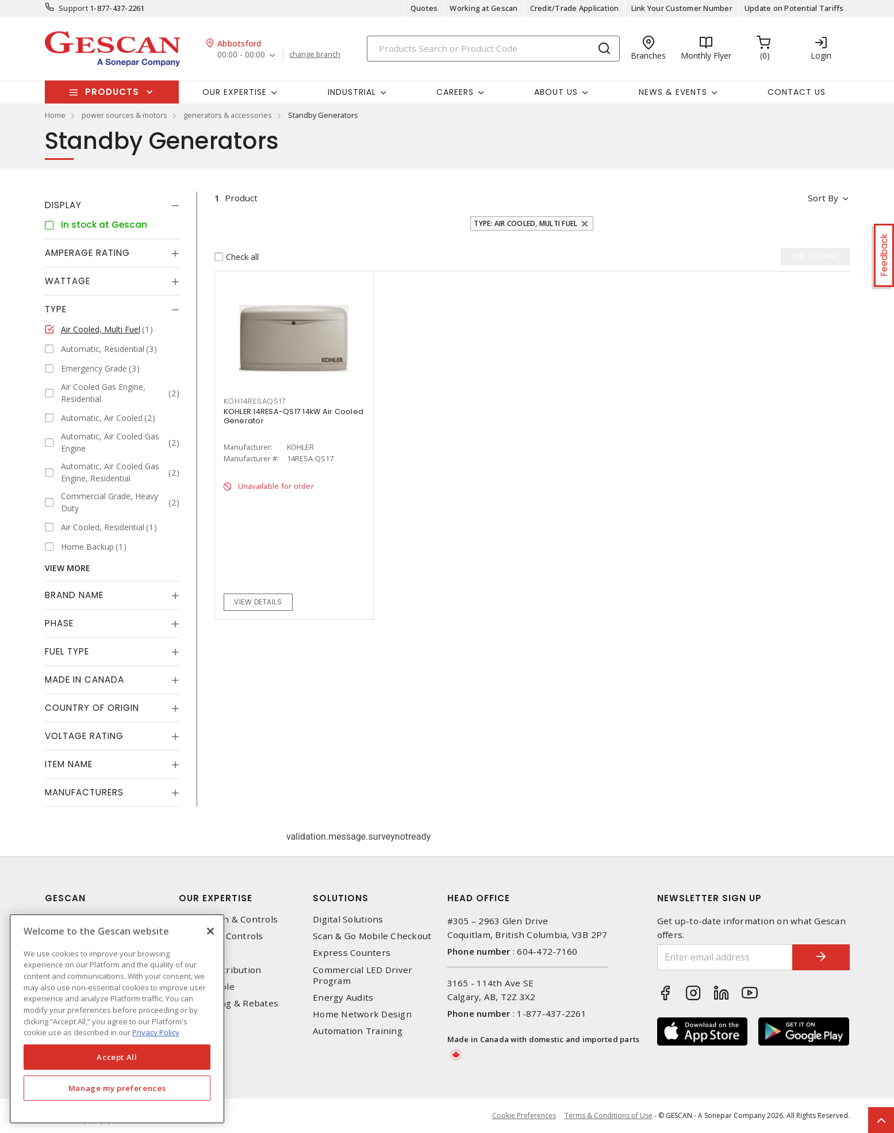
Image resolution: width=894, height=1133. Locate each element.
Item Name (69, 764)
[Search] (493, 49)
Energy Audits (343, 997)
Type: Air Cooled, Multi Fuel (525, 223)
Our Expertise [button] (234, 92)
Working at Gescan (483, 8)
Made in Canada (84, 679)
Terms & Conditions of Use (609, 1115)
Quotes (424, 8)
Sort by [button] (823, 198)
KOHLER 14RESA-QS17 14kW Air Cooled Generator (294, 416)
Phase (59, 623)
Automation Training (357, 1030)
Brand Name (74, 595)
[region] (117, 1019)
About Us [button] (556, 92)
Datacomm (201, 952)
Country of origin (92, 708)
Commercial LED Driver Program (362, 975)
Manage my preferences (117, 1088)
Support (73, 8)
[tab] (112, 205)
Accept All (117, 1057)
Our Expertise (215, 898)
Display (63, 205)
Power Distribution (220, 969)
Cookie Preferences (524, 1115)
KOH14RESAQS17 (255, 401)
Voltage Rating (84, 736)
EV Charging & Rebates (228, 1003)
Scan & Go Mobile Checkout (372, 936)
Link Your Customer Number (681, 8)
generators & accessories (227, 115)
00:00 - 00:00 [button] (241, 55)
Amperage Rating (87, 253)
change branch (314, 54)
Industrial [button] (352, 92)
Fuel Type (67, 651)
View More (67, 567)
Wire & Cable (207, 986)
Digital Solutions (348, 919)
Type (56, 309)
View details (258, 602)
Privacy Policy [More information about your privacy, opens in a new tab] (155, 1032)
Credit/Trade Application (574, 8)
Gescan (65, 898)
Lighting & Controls (221, 936)
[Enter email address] (725, 957)
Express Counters (351, 952)
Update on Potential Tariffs (794, 8)
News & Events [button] (673, 92)
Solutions (341, 898)
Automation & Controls (228, 919)
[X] (210, 931)
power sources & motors (124, 115)
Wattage (67, 281)
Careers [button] (455, 92)
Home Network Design (362, 1014)
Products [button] (112, 92)
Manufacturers (84, 792)
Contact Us (797, 92)
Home (55, 115)
